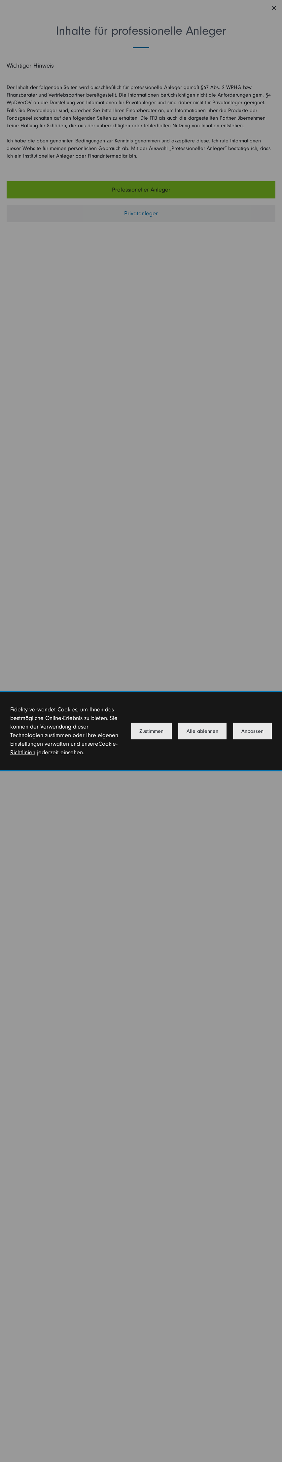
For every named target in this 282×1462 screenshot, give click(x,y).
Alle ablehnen (202, 731)
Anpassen (252, 731)
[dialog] (141, 731)
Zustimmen (151, 731)
